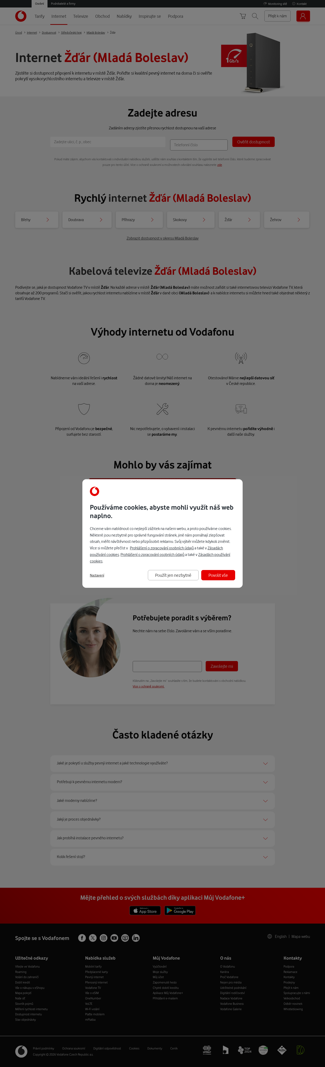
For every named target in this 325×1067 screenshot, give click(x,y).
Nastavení (97, 575)
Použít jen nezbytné (173, 575)
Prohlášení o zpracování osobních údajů (162, 547)
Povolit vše (218, 575)
